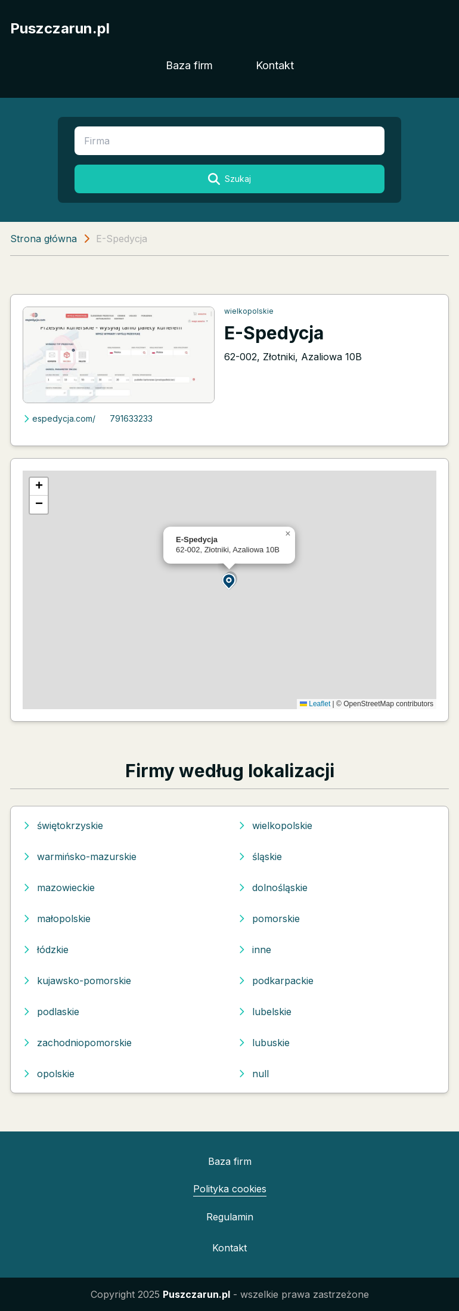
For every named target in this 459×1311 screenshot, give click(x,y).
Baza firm (189, 65)
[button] (229, 580)
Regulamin (229, 1217)
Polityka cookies (229, 1189)
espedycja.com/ (59, 418)
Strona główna (43, 239)
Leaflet (315, 704)
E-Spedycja (274, 333)
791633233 (131, 418)
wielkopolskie (249, 311)
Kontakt (275, 65)
